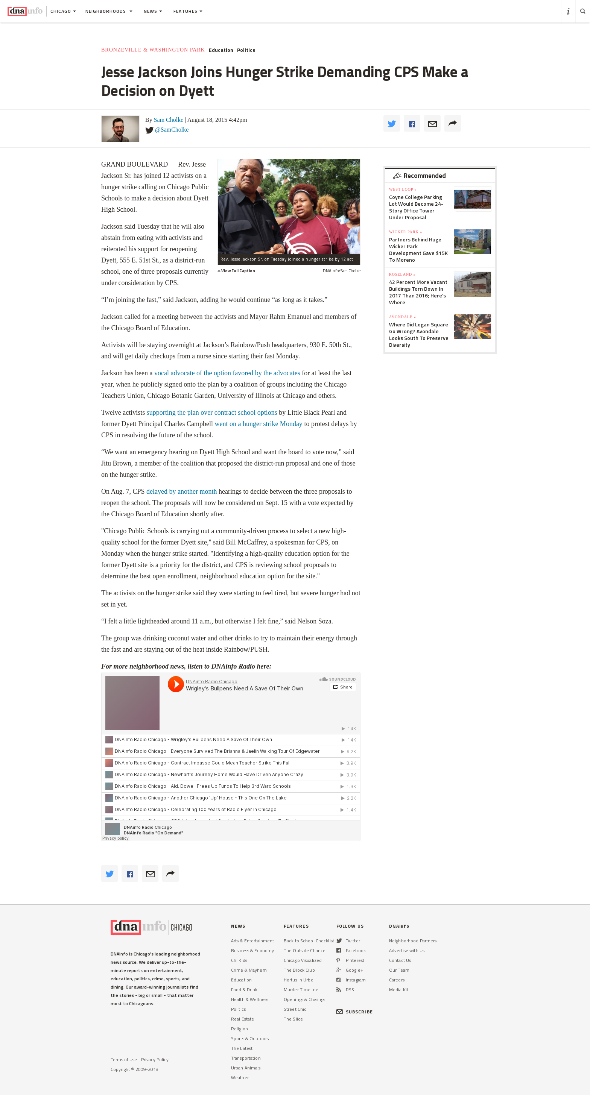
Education (221, 50)
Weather (240, 1077)
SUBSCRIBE (354, 1011)
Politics (246, 50)
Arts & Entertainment (252, 940)
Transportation (246, 1058)
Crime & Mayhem (249, 970)
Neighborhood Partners (413, 940)
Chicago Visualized (303, 960)
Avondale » (402, 317)
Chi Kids (239, 960)
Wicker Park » (405, 232)
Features (187, 11)
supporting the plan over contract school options (212, 412)
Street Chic (295, 1009)
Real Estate (242, 1018)
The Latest (241, 1048)
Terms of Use (124, 1059)
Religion (239, 1028)
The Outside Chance (304, 950)
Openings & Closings (304, 999)
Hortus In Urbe (298, 979)
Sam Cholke (169, 120)
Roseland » (402, 274)
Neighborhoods (108, 11)
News (153, 11)
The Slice (293, 1018)
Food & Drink (244, 989)
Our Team (399, 970)
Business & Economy (252, 950)
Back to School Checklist (309, 940)
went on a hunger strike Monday (258, 424)
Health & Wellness (249, 999)
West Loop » (403, 189)
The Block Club (299, 970)
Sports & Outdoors (250, 1038)
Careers (396, 979)
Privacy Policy (155, 1059)
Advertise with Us (406, 950)
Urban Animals (246, 1067)
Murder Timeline (301, 989)
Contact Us (400, 960)
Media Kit (398, 989)
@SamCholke (172, 129)
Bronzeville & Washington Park (153, 50)
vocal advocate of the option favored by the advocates (227, 373)
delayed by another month (181, 491)
